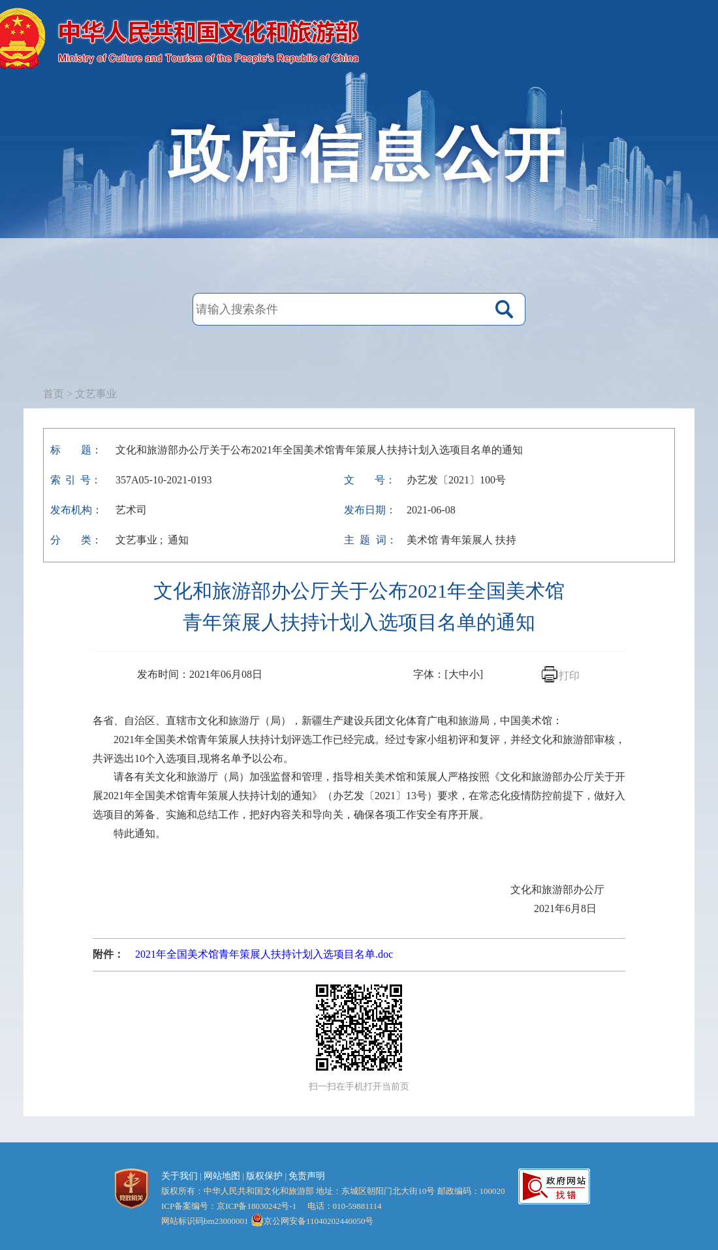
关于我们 (179, 1176)
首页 (53, 393)
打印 (569, 675)
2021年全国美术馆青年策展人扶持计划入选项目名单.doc (264, 954)
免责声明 (307, 1176)
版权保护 (264, 1176)
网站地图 (222, 1176)
